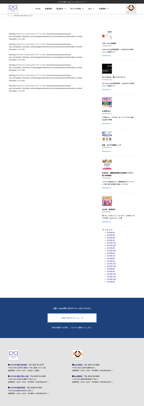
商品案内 (61, 9)
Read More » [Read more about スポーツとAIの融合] (106, 55)
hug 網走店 (78, 376)
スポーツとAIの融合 (109, 43)
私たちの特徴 (77, 9)
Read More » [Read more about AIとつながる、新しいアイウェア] (106, 89)
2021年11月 (111, 264)
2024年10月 (111, 250)
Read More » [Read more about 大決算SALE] (106, 123)
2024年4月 (111, 253)
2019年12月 (111, 274)
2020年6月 (111, 269)
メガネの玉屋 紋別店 (18, 387)
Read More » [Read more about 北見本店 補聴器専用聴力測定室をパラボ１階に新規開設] (106, 188)
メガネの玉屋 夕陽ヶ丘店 (20, 376)
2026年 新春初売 (108, 209)
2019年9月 (111, 282)
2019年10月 (111, 279)
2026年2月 (111, 238)
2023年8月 (111, 258)
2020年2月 (111, 271)
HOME (37, 8)
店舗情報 (104, 9)
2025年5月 (111, 248)
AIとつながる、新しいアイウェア (113, 77)
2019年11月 (111, 276)
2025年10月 (111, 245)
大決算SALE (106, 111)
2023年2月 (111, 261)
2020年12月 (111, 266)
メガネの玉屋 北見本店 (19, 364)
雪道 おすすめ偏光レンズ (111, 145)
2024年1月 (111, 256)
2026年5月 (111, 232)
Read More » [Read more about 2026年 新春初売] (106, 222)
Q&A (91, 9)
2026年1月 (111, 240)
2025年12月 (111, 243)
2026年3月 (111, 235)
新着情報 (48, 8)
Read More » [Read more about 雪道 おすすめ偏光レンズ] (106, 151)
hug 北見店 (78, 364)
